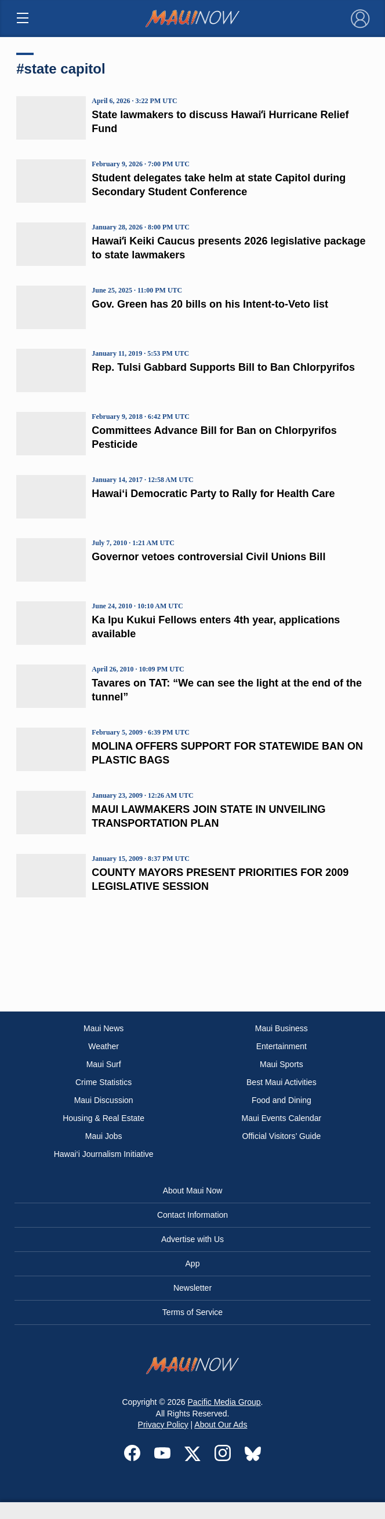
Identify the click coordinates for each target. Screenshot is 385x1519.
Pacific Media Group (224, 1402)
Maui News (103, 1028)
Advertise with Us (192, 1239)
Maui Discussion (103, 1100)
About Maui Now (193, 1190)
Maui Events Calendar (281, 1118)
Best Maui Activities (281, 1082)
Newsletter (192, 1287)
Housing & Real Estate (103, 1118)
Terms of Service (192, 1312)
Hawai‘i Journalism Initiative (104, 1154)
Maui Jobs (103, 1136)
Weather (103, 1046)
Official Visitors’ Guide (281, 1136)
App (193, 1263)
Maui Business (281, 1028)
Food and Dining (281, 1100)
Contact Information (192, 1214)
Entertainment (281, 1046)
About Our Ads (220, 1424)
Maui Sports (281, 1064)
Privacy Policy (163, 1424)
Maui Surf (103, 1064)
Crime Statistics (103, 1082)
